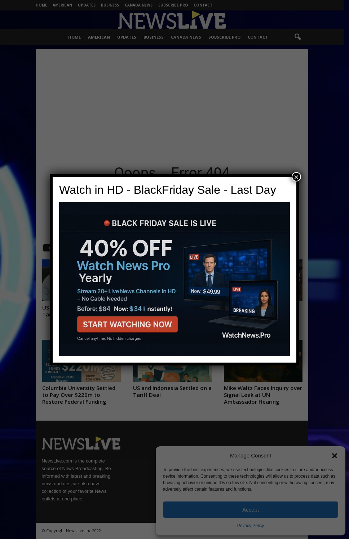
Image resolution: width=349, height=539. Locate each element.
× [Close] (296, 176)
